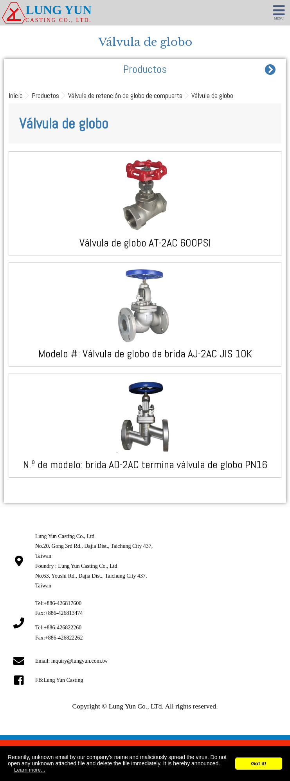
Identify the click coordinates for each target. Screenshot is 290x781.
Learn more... (29, 770)
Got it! (258, 764)
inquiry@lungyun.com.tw (79, 661)
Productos (45, 95)
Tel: (58, 603)
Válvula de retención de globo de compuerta (125, 95)
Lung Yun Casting (63, 680)
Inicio (16, 95)
